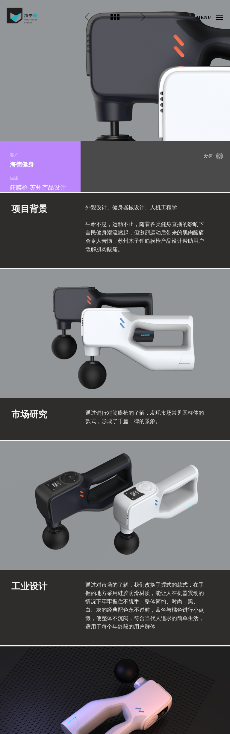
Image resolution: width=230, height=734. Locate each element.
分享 (208, 156)
